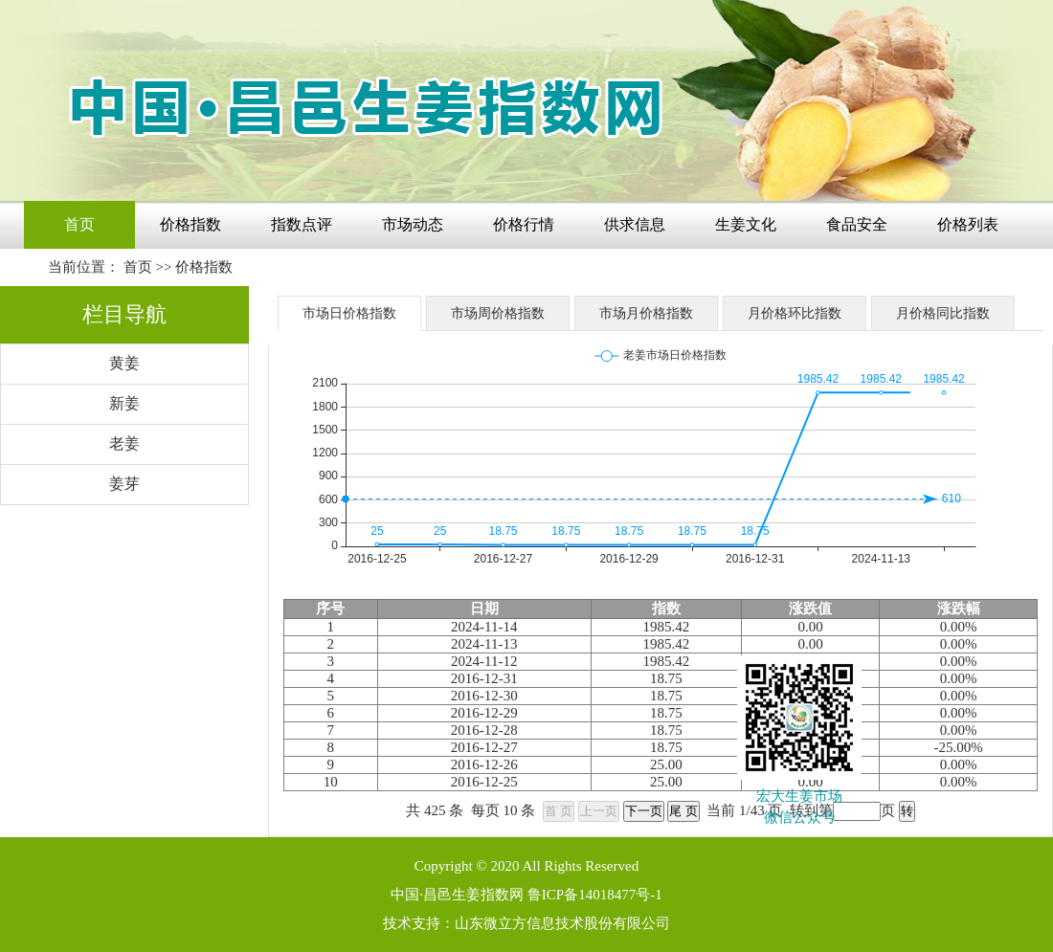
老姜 (124, 443)
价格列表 (967, 224)
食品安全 (856, 224)
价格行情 (523, 224)
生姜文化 (745, 224)
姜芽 (124, 484)
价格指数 (190, 224)
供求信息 (634, 224)
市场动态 (412, 224)
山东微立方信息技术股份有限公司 (562, 923)
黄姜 (124, 363)
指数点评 (301, 224)
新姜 (124, 403)
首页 (79, 224)
